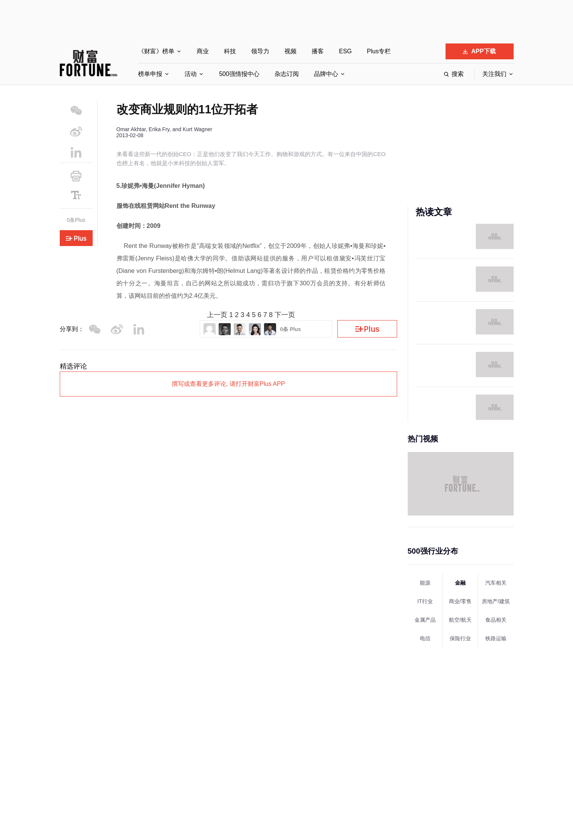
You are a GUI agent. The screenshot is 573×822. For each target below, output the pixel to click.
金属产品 (425, 620)
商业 (203, 51)
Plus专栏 (379, 51)
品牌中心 (326, 74)
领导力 (260, 51)
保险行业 (460, 638)
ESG (345, 51)
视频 (290, 51)
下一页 (285, 315)
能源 (425, 583)
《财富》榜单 (156, 51)
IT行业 (424, 601)
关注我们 (494, 74)
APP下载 (479, 51)
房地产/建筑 (496, 601)
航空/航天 (460, 620)
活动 (191, 74)
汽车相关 (495, 583)
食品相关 (495, 620)
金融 (460, 583)
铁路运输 (495, 638)
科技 (230, 51)
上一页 (217, 315)
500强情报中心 (239, 74)
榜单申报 (150, 74)
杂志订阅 (287, 74)
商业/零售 (460, 601)
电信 (425, 638)
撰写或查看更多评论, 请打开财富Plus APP (228, 384)
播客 (318, 51)
